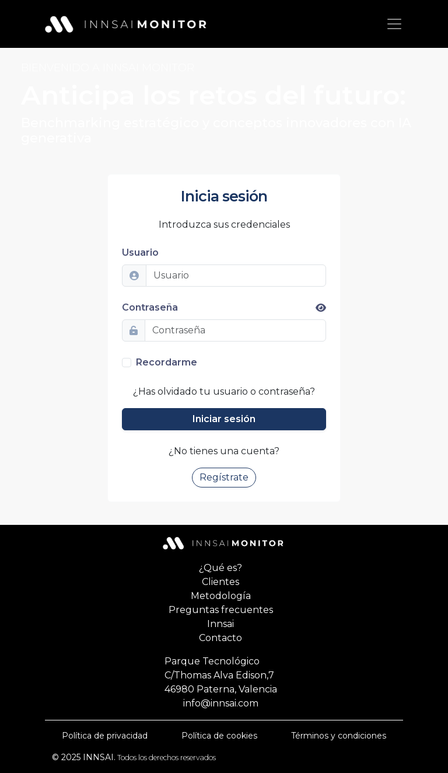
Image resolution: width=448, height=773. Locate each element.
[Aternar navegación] (394, 24)
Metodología (221, 595)
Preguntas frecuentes (221, 609)
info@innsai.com (220, 703)
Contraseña (224, 307)
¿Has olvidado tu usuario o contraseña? (224, 391)
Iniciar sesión (224, 418)
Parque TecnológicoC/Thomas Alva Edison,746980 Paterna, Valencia (220, 675)
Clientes (220, 581)
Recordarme (166, 362)
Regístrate (224, 477)
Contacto (220, 637)
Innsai (220, 623)
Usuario (140, 252)
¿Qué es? (220, 567)
